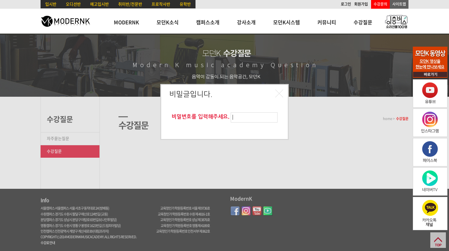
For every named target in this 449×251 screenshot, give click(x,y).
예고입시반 (99, 4)
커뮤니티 (326, 22)
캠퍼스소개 (208, 22)
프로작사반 (161, 4)
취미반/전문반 (130, 4)
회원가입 (361, 4)
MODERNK (126, 22)
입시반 (50, 4)
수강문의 (380, 4)
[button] (280, 94)
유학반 (185, 4)
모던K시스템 (286, 22)
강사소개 (246, 22)
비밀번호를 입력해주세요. (200, 116)
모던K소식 (168, 22)
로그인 (346, 4)
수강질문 (363, 22)
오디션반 (73, 4)
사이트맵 (399, 4)
